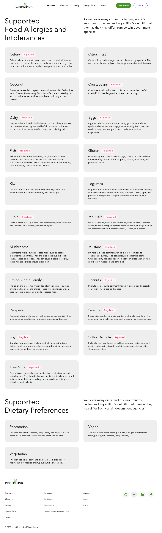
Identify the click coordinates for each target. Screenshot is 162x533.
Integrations (89, 5)
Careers (86, 493)
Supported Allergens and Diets (56, 511)
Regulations (49, 505)
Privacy (86, 505)
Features (51, 5)
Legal (85, 499)
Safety (76, 5)
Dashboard (48, 499)
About (7, 499)
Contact (103, 5)
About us (64, 5)
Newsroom (48, 493)
